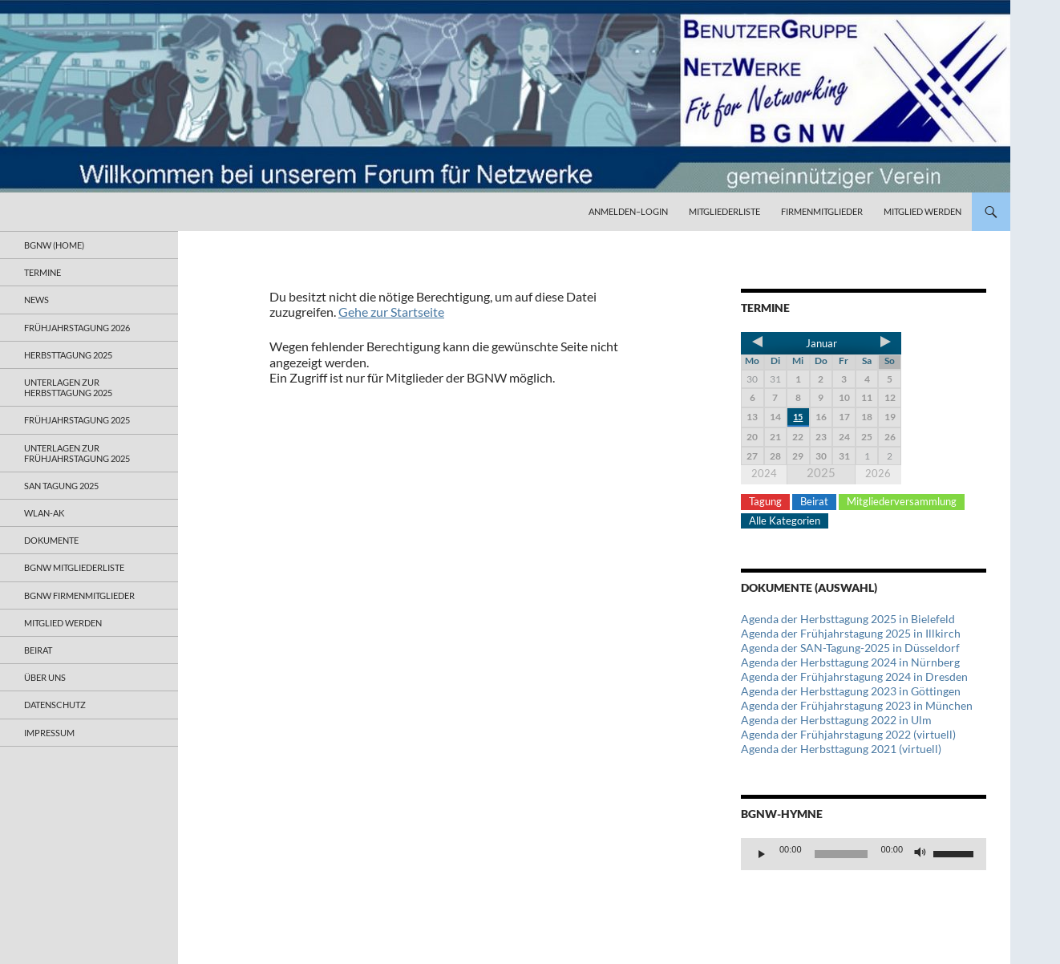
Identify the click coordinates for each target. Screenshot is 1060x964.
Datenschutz (55, 704)
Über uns (45, 677)
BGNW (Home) (54, 245)
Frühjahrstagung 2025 (77, 420)
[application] (863, 854)
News (36, 299)
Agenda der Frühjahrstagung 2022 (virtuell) (848, 734)
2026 (878, 473)
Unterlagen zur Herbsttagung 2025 (68, 387)
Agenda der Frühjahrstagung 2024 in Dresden (854, 676)
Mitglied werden (922, 211)
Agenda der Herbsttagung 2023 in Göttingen (851, 691)
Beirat (814, 501)
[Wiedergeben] (762, 854)
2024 (764, 473)
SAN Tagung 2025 (61, 485)
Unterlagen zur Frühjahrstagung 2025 (77, 453)
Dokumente (51, 540)
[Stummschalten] (920, 854)
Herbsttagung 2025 (68, 355)
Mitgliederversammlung (902, 501)
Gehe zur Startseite (391, 311)
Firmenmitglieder (822, 211)
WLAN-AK (44, 513)
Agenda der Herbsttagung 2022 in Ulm (836, 720)
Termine (42, 272)
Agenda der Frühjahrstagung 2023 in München (857, 705)
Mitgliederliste (724, 211)
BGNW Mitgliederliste (74, 567)
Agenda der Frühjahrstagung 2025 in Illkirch (851, 633)
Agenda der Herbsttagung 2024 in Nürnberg (850, 662)
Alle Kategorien (784, 520)
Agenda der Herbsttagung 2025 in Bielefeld (848, 619)
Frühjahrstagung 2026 (77, 327)
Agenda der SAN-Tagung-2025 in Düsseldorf (850, 647)
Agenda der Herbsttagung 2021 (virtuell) (841, 748)
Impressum (49, 732)
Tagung (765, 501)
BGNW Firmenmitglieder (79, 595)
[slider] (841, 854)
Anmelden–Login (628, 211)
